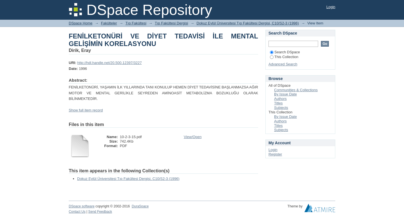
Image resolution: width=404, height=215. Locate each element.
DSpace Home (81, 23)
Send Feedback (100, 212)
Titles (278, 103)
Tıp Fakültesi (135, 23)
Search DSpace (285, 52)
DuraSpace (140, 206)
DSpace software (82, 206)
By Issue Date (285, 94)
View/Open (192, 137)
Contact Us (77, 212)
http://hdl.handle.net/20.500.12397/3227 (109, 63)
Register (275, 154)
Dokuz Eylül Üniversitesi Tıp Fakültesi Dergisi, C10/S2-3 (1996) (248, 23)
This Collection (284, 57)
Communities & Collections (296, 90)
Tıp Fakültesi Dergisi (171, 23)
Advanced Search (282, 64)
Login (330, 7)
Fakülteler (109, 23)
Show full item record (86, 110)
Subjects (281, 108)
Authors (280, 99)
